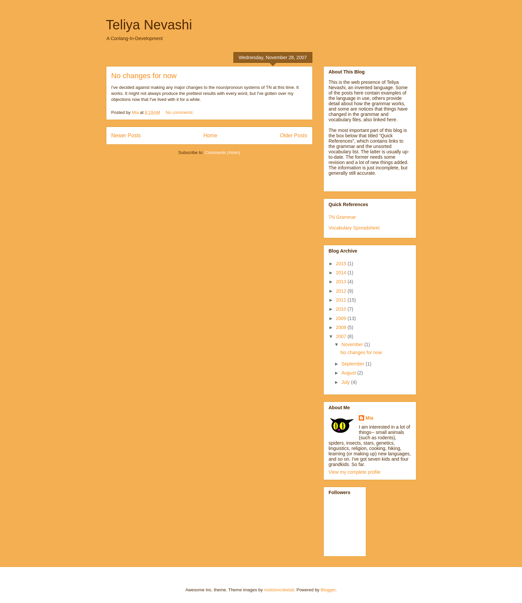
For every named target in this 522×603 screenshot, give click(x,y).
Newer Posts (126, 135)
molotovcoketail (279, 589)
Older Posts (293, 135)
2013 (341, 281)
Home (210, 135)
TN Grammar (342, 217)
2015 (341, 263)
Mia (369, 418)
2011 (341, 300)
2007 (341, 336)
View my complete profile (355, 472)
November (352, 344)
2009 (341, 318)
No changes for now (144, 75)
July (346, 382)
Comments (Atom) (222, 152)
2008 (341, 327)
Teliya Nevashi (149, 24)
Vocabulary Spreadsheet (354, 228)
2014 (341, 272)
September (353, 363)
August (349, 372)
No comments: (180, 112)
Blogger (328, 589)
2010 (341, 309)
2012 (341, 291)
